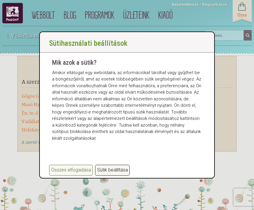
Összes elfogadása (71, 170)
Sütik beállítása (112, 170)
